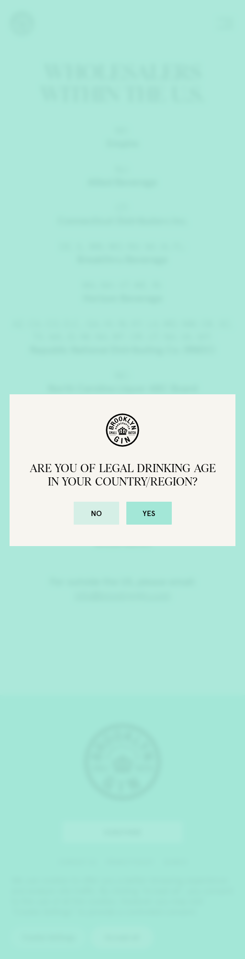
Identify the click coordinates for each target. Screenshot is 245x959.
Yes (149, 513)
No (96, 513)
